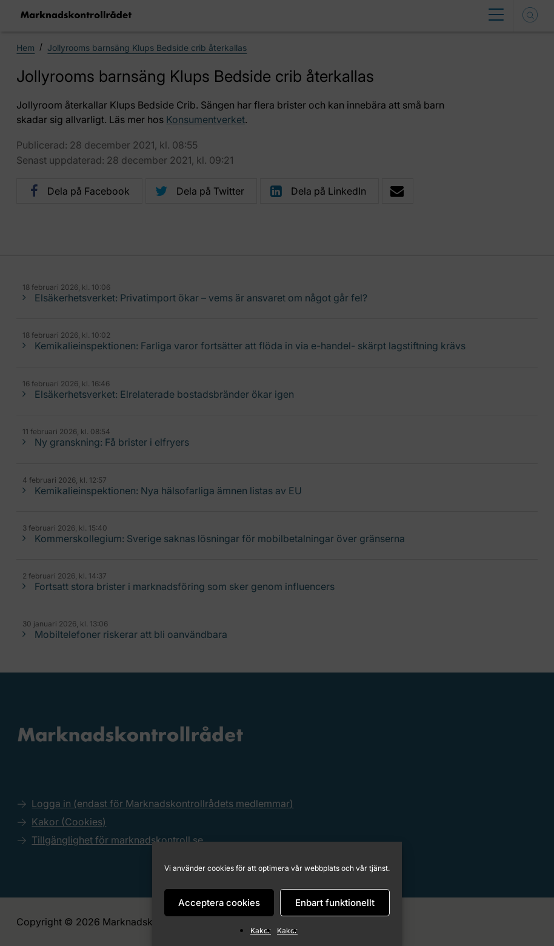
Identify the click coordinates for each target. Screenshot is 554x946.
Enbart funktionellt (335, 902)
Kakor (260, 930)
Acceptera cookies (219, 902)
